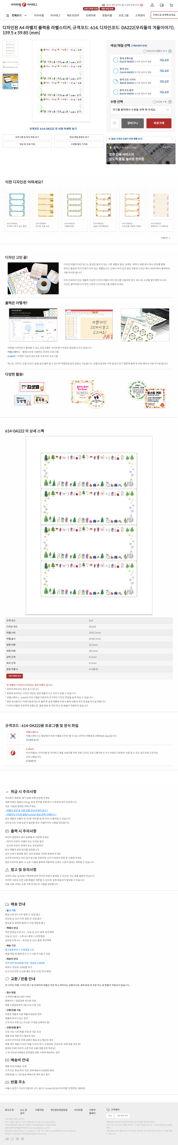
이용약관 (39, 1110)
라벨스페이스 (14, 351)
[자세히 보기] (32, 740)
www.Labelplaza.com (39, 1128)
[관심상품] (114, 123)
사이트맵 (78, 1110)
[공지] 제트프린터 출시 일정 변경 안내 (122, 5)
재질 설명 (164, 60)
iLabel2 (11, 356)
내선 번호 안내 (122, 1115)
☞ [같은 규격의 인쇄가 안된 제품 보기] (140, 139)
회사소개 (9, 1110)
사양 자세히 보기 (14, 676)
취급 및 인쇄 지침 (27, 144)
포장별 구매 (159, 102)
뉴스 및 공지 (23, 1112)
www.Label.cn (68, 1131)
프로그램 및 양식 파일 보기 (27, 137)
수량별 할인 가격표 (79, 144)
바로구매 (159, 123)
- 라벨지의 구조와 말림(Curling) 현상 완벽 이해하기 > (30, 814)
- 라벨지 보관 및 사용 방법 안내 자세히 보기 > (26, 810)
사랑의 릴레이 (92, 1112)
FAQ (110, 1115)
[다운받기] (31, 761)
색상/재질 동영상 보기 (79, 137)
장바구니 (132, 123)
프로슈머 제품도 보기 (155, 51)
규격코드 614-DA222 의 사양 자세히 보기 (53, 129)
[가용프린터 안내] (139, 46)
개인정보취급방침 (58, 1110)
